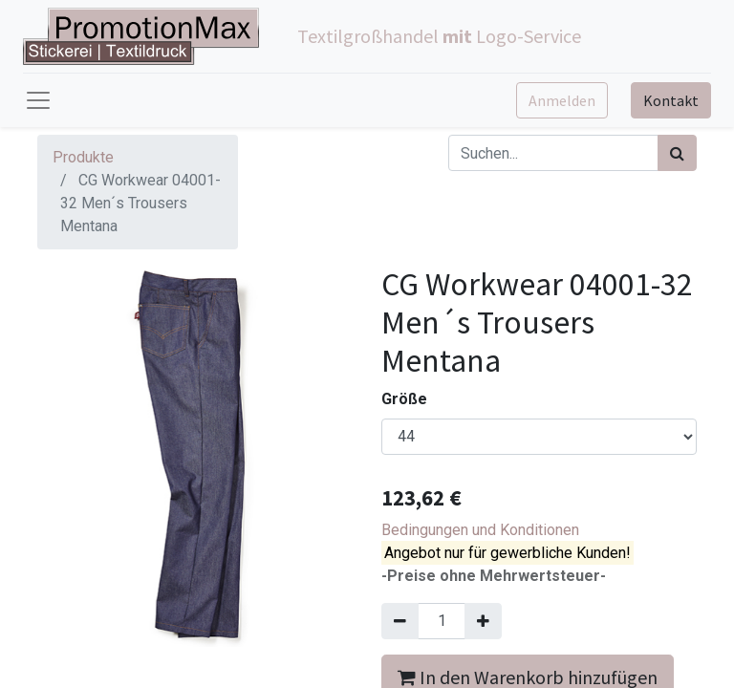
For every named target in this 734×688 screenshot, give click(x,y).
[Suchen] (677, 153)
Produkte (83, 157)
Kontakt (671, 100)
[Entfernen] (400, 621)
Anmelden (562, 100)
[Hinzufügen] (483, 621)
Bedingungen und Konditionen (480, 530)
